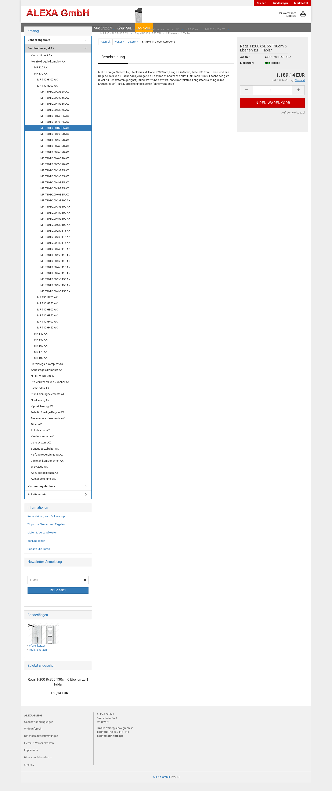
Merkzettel (301, 3)
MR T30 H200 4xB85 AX (54, 191)
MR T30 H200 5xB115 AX (55, 257)
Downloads (33, 27)
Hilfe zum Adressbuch (37, 765)
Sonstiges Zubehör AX (45, 457)
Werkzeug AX (39, 475)
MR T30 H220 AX (47, 305)
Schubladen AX (40, 439)
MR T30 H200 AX (47, 94)
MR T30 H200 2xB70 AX (54, 142)
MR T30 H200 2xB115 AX (55, 239)
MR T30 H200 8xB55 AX (54, 136)
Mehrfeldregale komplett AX (48, 70)
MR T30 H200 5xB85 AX (54, 196)
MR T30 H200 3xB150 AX (55, 293)
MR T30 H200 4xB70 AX (54, 154)
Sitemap (29, 773)
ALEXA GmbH (161, 785)
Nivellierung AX (40, 408)
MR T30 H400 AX (47, 330)
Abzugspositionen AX (44, 481)
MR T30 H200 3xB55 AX (54, 106)
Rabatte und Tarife (39, 557)
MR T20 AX (40, 76)
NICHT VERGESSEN (42, 384)
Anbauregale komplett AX (46, 378)
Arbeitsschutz (37, 502)
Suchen (261, 3)
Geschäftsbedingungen (38, 730)
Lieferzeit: (247, 71)
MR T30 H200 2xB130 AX (55, 263)
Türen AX (36, 432)
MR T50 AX (40, 348)
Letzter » (133, 50)
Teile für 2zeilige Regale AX (47, 420)
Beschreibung (113, 65)
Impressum (31, 758)
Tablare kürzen (38, 658)
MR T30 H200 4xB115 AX (55, 251)
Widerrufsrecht (33, 737)
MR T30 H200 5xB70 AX (54, 160)
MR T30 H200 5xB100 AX (55, 227)
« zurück (105, 50)
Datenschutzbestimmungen (41, 744)
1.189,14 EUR (58, 702)
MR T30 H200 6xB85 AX (54, 203)
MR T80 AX (40, 366)
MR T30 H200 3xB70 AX (54, 148)
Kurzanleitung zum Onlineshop (46, 524)
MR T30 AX (40, 82)
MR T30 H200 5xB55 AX (54, 118)
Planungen (67, 27)
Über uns (125, 27)
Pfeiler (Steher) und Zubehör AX (50, 390)
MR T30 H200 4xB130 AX (55, 275)
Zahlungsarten (36, 549)
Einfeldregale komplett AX (47, 372)
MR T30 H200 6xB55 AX (54, 124)
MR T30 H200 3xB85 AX (54, 184)
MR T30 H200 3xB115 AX (55, 245)
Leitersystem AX (41, 451)
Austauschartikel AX (43, 487)
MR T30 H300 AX (47, 318)
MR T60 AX (40, 354)
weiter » (119, 50)
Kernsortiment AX (41, 63)
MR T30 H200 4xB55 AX (54, 112)
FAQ (50, 27)
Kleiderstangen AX (42, 444)
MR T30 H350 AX (47, 324)
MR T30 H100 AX (47, 88)
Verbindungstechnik (41, 494)
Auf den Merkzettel (293, 121)
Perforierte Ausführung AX (47, 463)
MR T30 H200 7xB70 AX (54, 172)
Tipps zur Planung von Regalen (46, 532)
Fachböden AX (40, 396)
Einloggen (58, 598)
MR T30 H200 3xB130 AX (55, 269)
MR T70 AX (40, 360)
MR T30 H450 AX (47, 336)
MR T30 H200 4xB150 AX (55, 299)
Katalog (144, 27)
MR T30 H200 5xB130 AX (55, 281)
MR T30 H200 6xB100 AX (55, 233)
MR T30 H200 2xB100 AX (55, 209)
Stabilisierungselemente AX (48, 402)
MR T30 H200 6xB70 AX (54, 166)
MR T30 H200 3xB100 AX (55, 215)
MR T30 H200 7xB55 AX (54, 130)
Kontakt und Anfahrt (97, 27)
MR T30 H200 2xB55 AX (54, 100)
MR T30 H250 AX (47, 311)
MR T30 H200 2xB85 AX (54, 178)
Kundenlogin (280, 3)
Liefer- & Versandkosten (42, 541)
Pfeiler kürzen (37, 654)
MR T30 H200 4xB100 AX (55, 221)
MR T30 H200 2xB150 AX (55, 287)
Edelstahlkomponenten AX (47, 469)
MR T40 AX (40, 342)
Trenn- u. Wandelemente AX (48, 426)
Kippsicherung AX (42, 414)
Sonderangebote (39, 48)
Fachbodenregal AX (41, 56)
